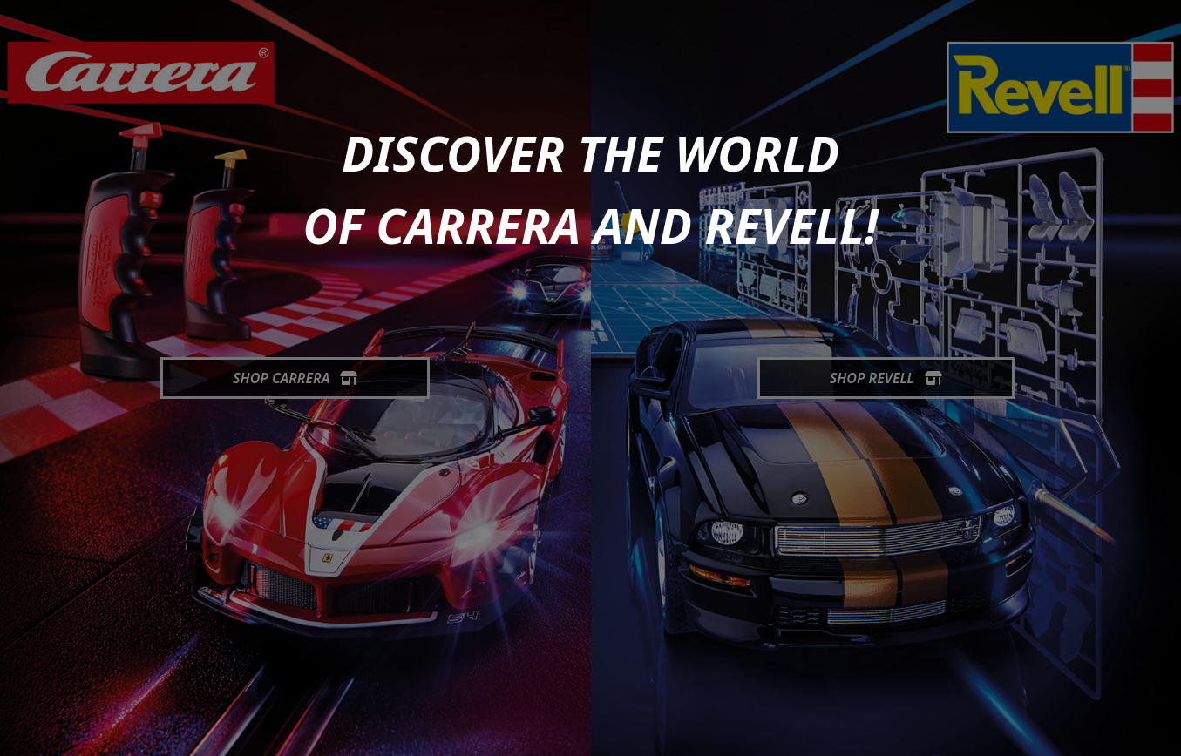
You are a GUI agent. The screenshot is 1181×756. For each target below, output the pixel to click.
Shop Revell (886, 378)
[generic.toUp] (1160, 731)
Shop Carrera (295, 378)
